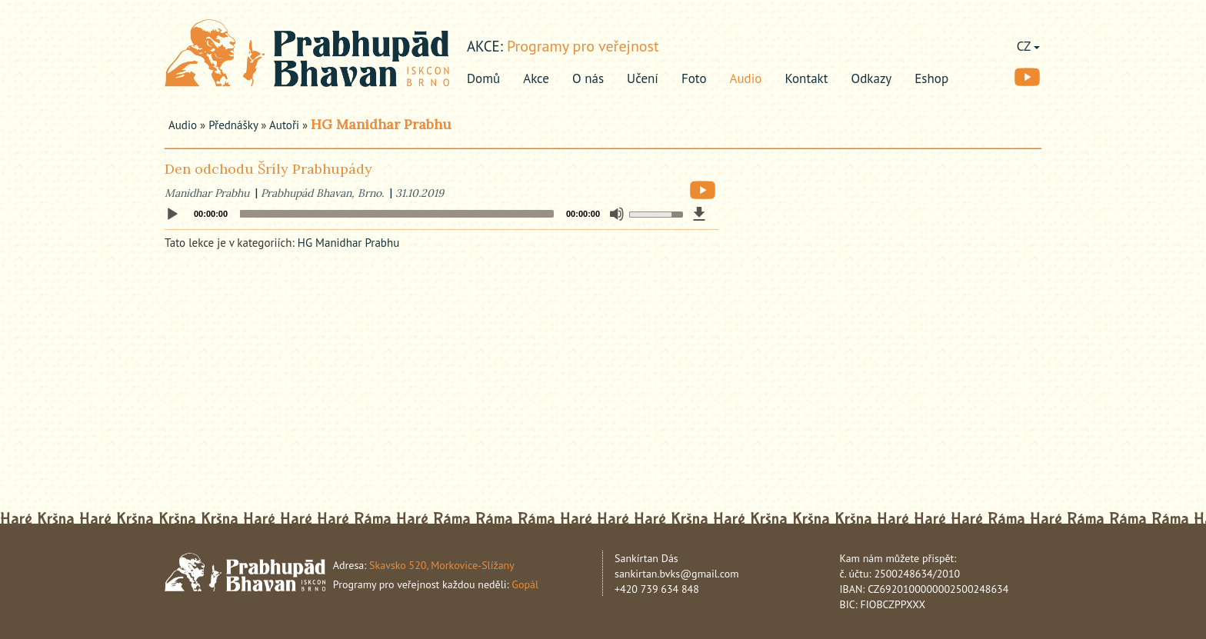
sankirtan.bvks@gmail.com (677, 574)
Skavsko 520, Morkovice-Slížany (442, 565)
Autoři (284, 125)
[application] (441, 213)
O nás (588, 78)
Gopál (524, 584)
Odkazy (871, 78)
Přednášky (233, 125)
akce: (485, 46)
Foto (694, 78)
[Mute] (617, 213)
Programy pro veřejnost (583, 46)
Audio (746, 78)
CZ (1028, 46)
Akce (536, 78)
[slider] (397, 214)
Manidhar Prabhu (207, 193)
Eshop (931, 78)
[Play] (172, 214)
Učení (642, 78)
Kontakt (806, 78)
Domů (483, 78)
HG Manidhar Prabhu (381, 124)
